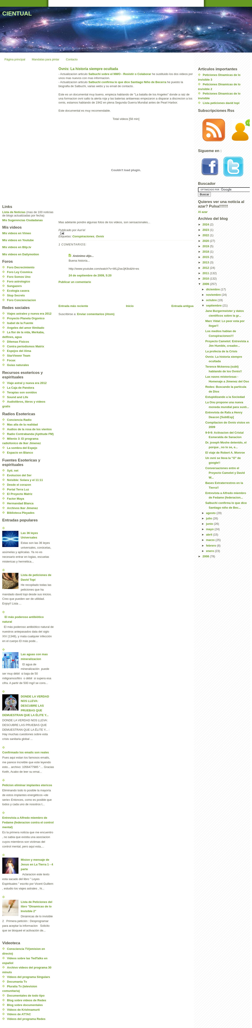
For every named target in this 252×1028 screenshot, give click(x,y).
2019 (206, 246)
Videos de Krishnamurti (23, 1009)
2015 (206, 257)
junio (210, 523)
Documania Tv (17, 981)
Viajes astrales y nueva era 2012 (29, 313)
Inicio (130, 306)
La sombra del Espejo (22, 448)
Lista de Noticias (13, 212)
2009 (206, 284)
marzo (211, 540)
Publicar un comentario (74, 282)
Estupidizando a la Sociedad (225, 397)
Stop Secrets (16, 295)
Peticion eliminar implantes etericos (27, 785)
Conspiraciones (83, 236)
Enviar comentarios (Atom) (95, 314)
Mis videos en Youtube (18, 240)
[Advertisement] (111, 294)
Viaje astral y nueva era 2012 (27, 383)
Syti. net (12, 470)
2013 (206, 262)
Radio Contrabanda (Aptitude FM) (30, 434)
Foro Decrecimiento (20, 267)
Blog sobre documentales (25, 1005)
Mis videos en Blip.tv (16, 247)
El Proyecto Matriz (19, 494)
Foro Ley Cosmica (19, 272)
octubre (212, 300)
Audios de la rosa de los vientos (29, 429)
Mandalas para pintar (45, 59)
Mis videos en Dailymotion (20, 254)
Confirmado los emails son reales (25, 752)
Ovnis (100, 236)
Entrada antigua (182, 306)
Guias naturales (18, 365)
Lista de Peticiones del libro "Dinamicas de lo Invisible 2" (36, 906)
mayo (210, 529)
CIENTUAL (17, 13)
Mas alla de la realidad (22, 424)
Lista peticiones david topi (221, 103)
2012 (206, 267)
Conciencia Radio (19, 419)
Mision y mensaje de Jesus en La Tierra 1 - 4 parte (37, 864)
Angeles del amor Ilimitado (25, 327)
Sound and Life (17, 397)
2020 (206, 241)
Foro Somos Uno (19, 276)
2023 (206, 230)
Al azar (203, 212)
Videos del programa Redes (26, 1019)
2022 (206, 235)
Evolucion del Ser (19, 475)
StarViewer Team (18, 355)
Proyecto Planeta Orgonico (26, 318)
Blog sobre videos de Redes (26, 1000)
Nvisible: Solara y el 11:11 (25, 480)
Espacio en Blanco (20, 452)
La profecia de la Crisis (221, 351)
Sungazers (14, 286)
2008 (206, 556)
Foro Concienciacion (21, 300)
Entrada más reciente (73, 306)
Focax (11, 360)
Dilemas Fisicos (18, 341)
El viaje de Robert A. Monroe (225, 452)
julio (209, 518)
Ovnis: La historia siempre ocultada (88, 69)
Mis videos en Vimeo (16, 233)
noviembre (214, 294)
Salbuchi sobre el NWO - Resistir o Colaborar (119, 74)
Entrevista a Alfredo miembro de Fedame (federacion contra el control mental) (28, 822)
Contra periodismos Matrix (25, 346)
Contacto (72, 59)
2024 (206, 224)
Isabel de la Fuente (20, 323)
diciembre (213, 289)
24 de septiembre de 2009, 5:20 (90, 275)
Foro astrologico (18, 281)
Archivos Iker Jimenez (22, 508)
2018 (206, 251)
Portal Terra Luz (18, 489)
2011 (206, 273)
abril (209, 534)
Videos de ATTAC (19, 1014)
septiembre (214, 305)
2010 (206, 278)
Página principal (14, 59)
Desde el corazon (19, 484)
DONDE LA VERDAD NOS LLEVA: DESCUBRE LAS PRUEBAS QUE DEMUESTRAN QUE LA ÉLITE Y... (25, 706)
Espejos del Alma (19, 351)
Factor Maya (15, 498)
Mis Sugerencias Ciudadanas (22, 220)
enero (210, 551)
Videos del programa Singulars (28, 977)
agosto (211, 513)
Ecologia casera (18, 290)
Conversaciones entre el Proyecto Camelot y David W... (225, 472)
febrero (211, 545)
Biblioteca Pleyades (20, 512)
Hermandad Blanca (20, 503)
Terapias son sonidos (22, 392)
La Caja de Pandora (20, 387)
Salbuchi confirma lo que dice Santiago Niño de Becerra (127, 82)
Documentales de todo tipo (26, 995)
